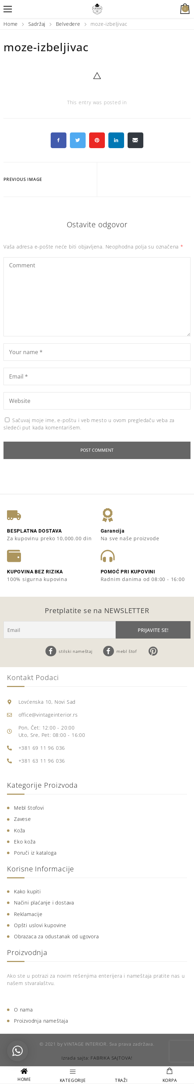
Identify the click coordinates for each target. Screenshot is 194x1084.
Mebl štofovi (29, 807)
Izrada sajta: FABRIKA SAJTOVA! (97, 1058)
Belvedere (68, 24)
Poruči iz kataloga (35, 852)
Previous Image (22, 179)
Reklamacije (28, 914)
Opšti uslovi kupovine (40, 925)
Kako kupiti (27, 891)
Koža (19, 830)
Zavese (22, 819)
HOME (24, 1079)
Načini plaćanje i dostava (44, 902)
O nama (23, 1009)
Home (11, 24)
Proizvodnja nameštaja (41, 1020)
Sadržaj (37, 24)
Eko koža (24, 841)
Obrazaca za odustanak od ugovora (56, 936)
